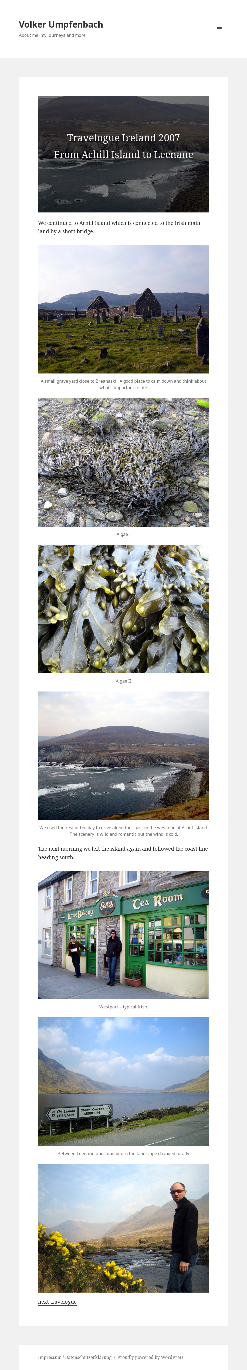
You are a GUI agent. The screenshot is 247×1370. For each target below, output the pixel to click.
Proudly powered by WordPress (150, 1357)
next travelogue (57, 1301)
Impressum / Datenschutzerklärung (75, 1357)
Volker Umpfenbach (61, 24)
